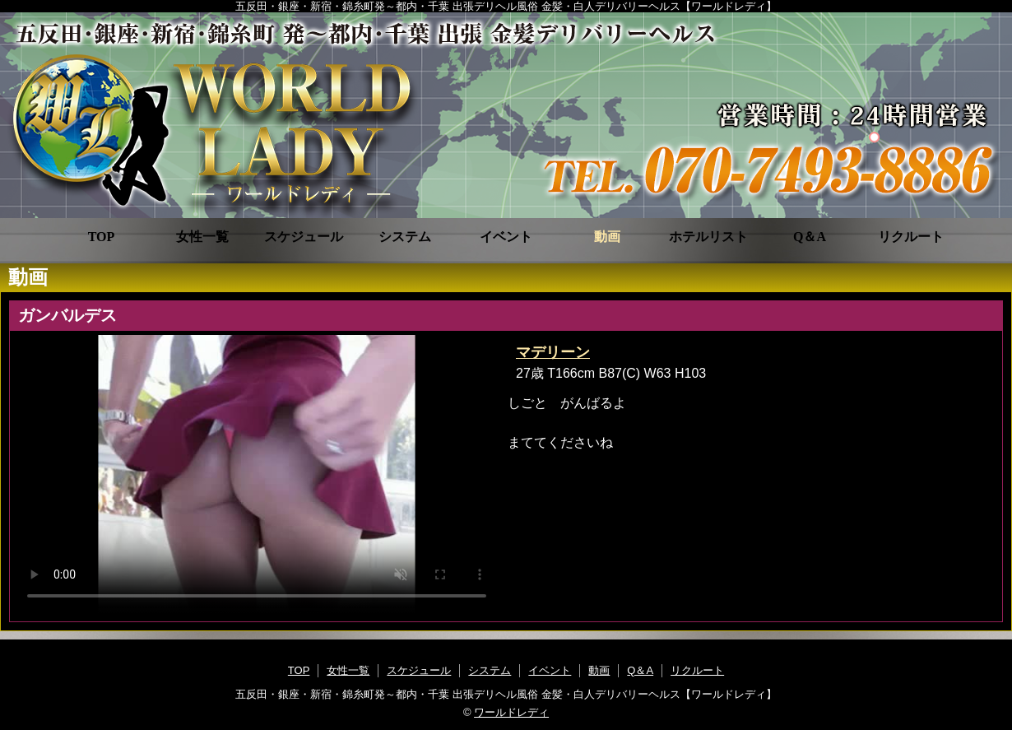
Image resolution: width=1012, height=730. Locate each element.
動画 (607, 237)
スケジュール (303, 237)
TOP (101, 237)
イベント (506, 237)
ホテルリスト (708, 237)
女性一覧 (202, 237)
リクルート (911, 237)
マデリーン (553, 352)
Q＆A (809, 237)
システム (404, 237)
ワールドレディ (511, 712)
